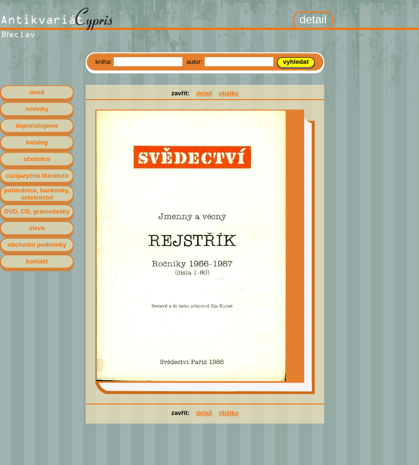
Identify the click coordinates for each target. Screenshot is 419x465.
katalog (37, 142)
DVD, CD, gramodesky (37, 211)
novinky (37, 108)
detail (204, 93)
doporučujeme (37, 125)
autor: (195, 61)
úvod (37, 92)
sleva (37, 228)
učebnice (36, 158)
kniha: (104, 61)
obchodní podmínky (37, 244)
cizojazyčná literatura (37, 175)
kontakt (37, 261)
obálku (229, 93)
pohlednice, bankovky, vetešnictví (37, 194)
